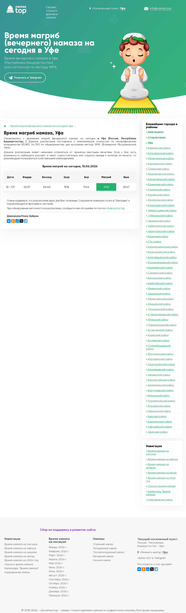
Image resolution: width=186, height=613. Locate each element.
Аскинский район (157, 335)
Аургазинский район (159, 359)
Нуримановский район (160, 400)
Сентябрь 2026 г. (59, 579)
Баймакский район (158, 147)
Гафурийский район (159, 426)
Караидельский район (160, 179)
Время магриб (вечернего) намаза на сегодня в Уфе (41, 126)
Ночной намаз (102, 560)
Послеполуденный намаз (108, 552)
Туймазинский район (159, 215)
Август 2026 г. (57, 575)
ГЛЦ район (153, 241)
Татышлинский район (160, 309)
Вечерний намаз (103, 556)
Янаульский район (158, 395)
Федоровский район (159, 199)
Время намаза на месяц (161, 472)
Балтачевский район (160, 390)
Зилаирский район (158, 374)
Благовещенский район (161, 257)
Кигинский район (157, 236)
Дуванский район (157, 168)
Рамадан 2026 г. (59, 595)
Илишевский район (158, 304)
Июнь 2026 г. (56, 567)
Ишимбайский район (159, 267)
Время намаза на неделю (157, 466)
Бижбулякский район (159, 283)
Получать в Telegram (25, 78)
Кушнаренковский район (162, 262)
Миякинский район (158, 288)
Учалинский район (158, 189)
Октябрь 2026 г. (58, 583)
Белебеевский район (160, 369)
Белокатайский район (160, 379)
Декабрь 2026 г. (59, 591)
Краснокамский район (160, 251)
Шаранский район (158, 293)
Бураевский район (158, 405)
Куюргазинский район (160, 205)
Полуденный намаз (105, 548)
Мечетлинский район (160, 158)
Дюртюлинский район (160, 364)
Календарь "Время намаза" (158, 493)
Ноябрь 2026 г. (58, 587)
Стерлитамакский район (162, 314)
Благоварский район (159, 153)
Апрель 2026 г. (58, 559)
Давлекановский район (161, 324)
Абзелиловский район (160, 173)
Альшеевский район (159, 163)
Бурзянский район (158, 194)
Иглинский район (157, 319)
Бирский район (156, 416)
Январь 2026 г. (58, 547)
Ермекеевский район (159, 184)
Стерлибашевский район (158, 347)
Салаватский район (159, 272)
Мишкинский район (158, 411)
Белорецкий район (158, 278)
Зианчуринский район (160, 231)
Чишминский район (158, 220)
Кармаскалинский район (162, 246)
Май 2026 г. (56, 563)
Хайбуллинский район (160, 225)
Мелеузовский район (160, 298)
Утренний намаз (103, 544)
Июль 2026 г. (56, 571)
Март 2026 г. (57, 555)
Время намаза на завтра (162, 459)
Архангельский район (160, 385)
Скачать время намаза (160, 486)
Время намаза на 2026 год (160, 479)
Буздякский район (157, 340)
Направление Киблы (159, 499)
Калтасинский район (159, 353)
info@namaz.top (115, 208)
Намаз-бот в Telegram (151, 557)
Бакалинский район (159, 421)
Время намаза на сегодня (157, 452)
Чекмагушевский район (161, 210)
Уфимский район (157, 431)
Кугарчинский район (159, 330)
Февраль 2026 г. (59, 551)
